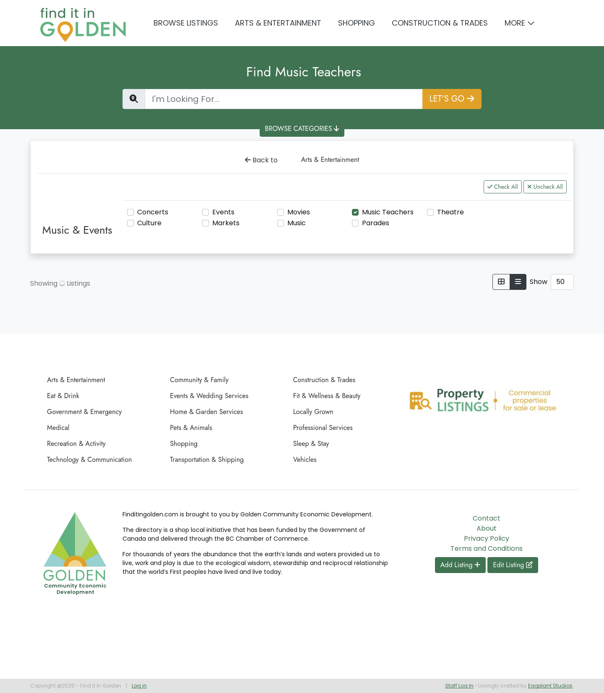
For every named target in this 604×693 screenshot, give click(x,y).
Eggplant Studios (550, 685)
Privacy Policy (486, 538)
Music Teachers (388, 212)
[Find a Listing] (284, 99)
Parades (375, 223)
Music (296, 223)
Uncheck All (545, 186)
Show (538, 282)
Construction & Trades (440, 23)
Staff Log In (459, 685)
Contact (486, 518)
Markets (226, 223)
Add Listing (460, 565)
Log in (139, 685)
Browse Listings (186, 23)
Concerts (152, 212)
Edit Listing (513, 565)
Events (223, 212)
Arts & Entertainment (278, 23)
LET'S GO (452, 99)
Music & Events (77, 230)
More (515, 23)
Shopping (356, 23)
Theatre (450, 212)
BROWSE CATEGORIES (302, 128)
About (486, 528)
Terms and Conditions (486, 548)
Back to (261, 160)
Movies (298, 212)
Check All (502, 186)
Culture (149, 223)
